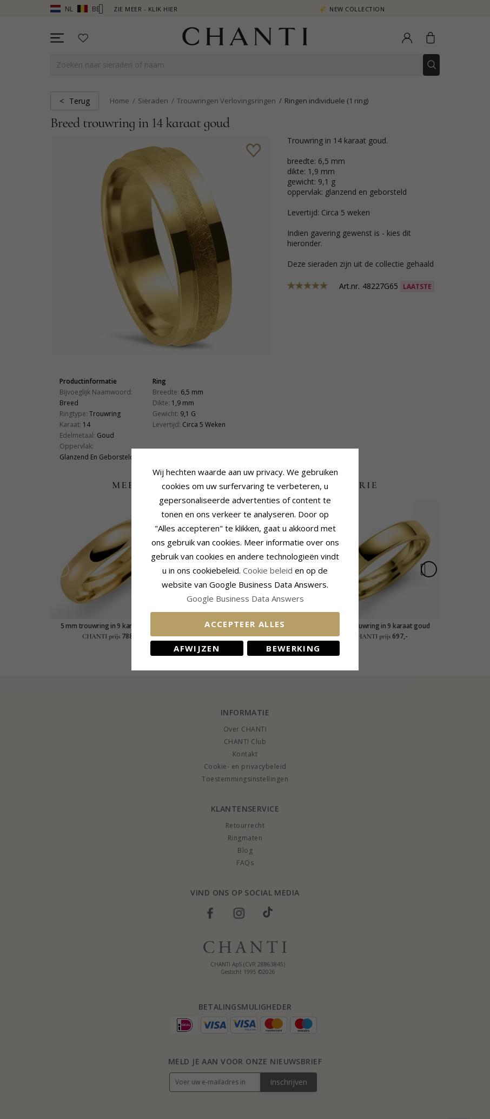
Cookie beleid (269, 570)
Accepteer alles (244, 623)
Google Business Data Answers (245, 598)
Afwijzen (197, 648)
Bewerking (293, 648)
